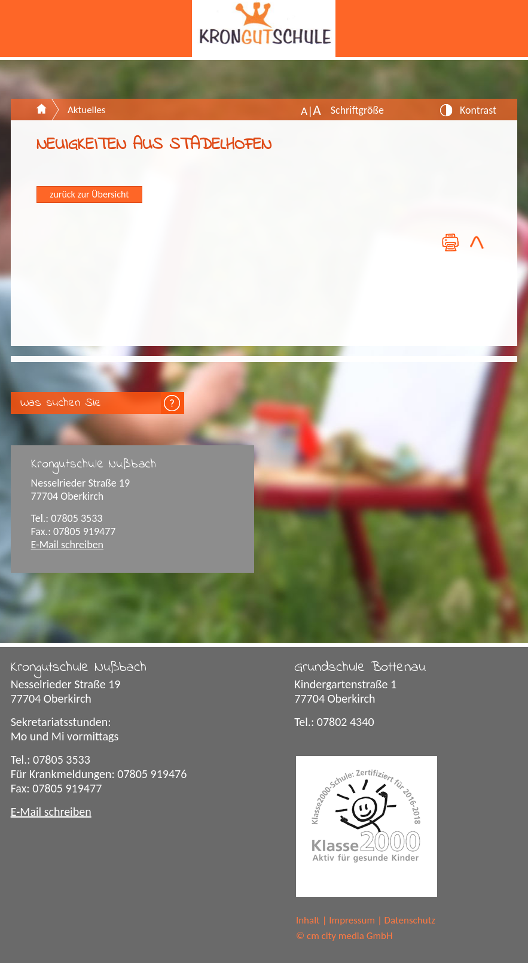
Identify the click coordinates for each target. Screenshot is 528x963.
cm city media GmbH (350, 935)
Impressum (352, 920)
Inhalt (308, 920)
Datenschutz (409, 920)
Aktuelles (86, 110)
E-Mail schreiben (67, 544)
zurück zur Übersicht (89, 194)
